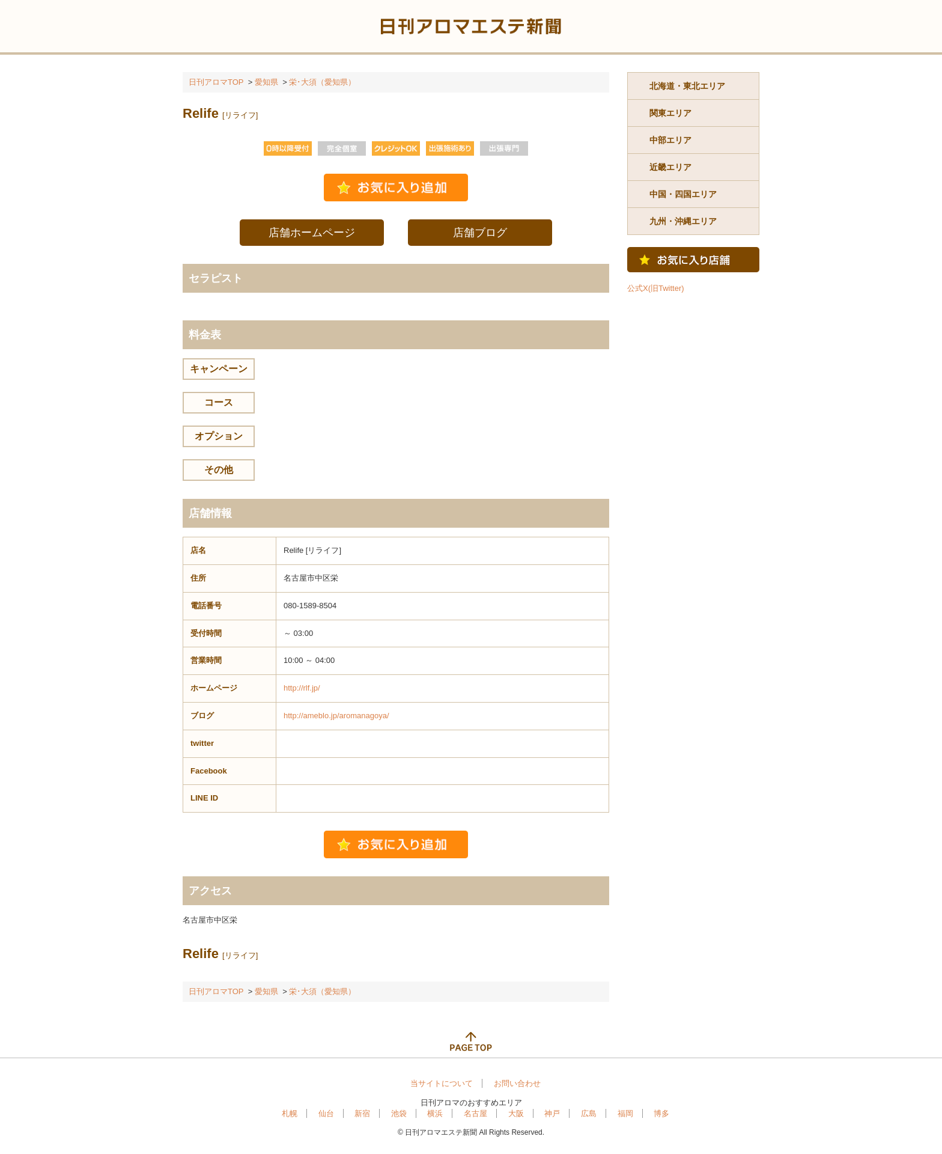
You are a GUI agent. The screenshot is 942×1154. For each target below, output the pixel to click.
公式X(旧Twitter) (655, 288)
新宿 (362, 1113)
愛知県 (266, 82)
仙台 (326, 1113)
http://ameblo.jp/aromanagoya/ (336, 715)
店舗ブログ (480, 233)
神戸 (552, 1113)
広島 (589, 1113)
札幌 (289, 1113)
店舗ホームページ (312, 233)
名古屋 (475, 1113)
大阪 (516, 1113)
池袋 (399, 1113)
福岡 (625, 1113)
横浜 (435, 1113)
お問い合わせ (517, 1083)
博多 (661, 1113)
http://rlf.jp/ (302, 687)
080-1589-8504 (310, 605)
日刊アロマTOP (216, 82)
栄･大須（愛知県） (322, 82)
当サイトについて (441, 1083)
